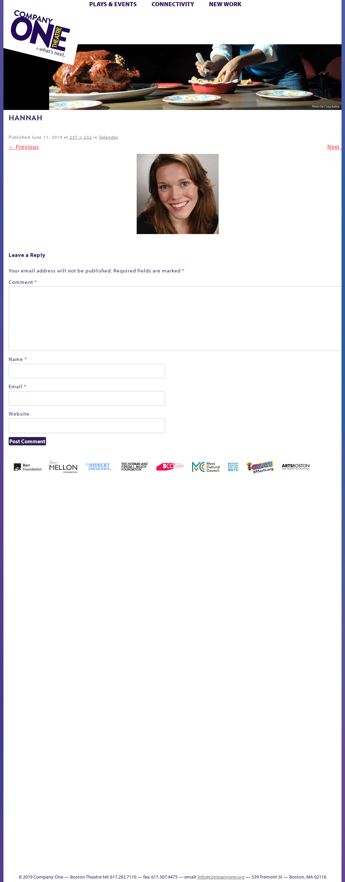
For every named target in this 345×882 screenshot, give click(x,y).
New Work (225, 4)
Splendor (108, 137)
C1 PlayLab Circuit (145, 715)
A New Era (31, 572)
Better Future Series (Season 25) (94, 561)
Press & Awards (223, 36)
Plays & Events (113, 4)
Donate (205, 582)
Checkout (186, 582)
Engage (145, 694)
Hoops (274, 582)
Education (217, 582)
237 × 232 (81, 137)
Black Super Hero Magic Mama (123, 561)
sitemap (275, 684)
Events (144, 864)
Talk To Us (322, 674)
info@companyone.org (221, 877)
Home (13, 582)
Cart (175, 20)
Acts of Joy (51, 572)
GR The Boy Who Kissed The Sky (234, 551)
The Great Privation (207, 674)
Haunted (246, 582)
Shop (146, 28)
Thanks (165, 864)
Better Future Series (73, 572)
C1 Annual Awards (195, 854)
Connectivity (173, 4)
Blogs (143, 805)
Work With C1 (253, 674)
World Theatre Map (145, 785)
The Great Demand (196, 674)
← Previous (24, 146)
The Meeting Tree (236, 674)
